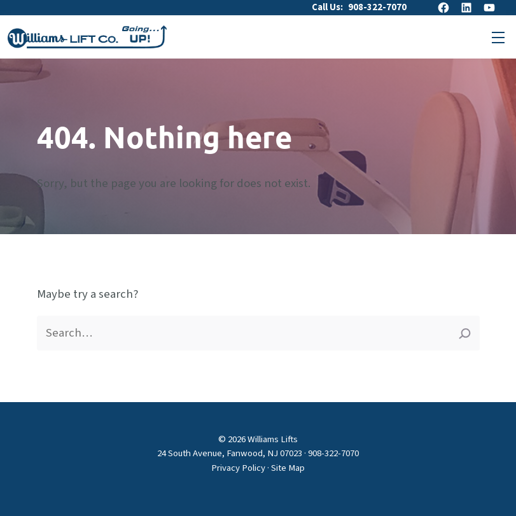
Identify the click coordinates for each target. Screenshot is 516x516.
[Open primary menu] (498, 37)
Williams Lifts (273, 439)
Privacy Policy (238, 468)
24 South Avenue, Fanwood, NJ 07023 (229, 453)
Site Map (288, 468)
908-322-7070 (377, 7)
